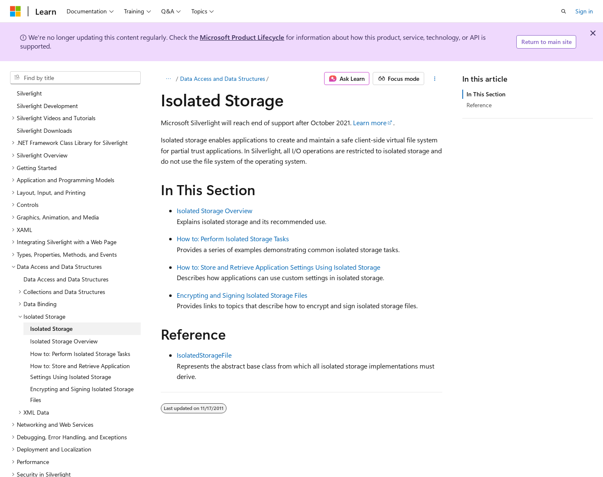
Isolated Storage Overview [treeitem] (64, 325)
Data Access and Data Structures (222, 79)
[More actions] (435, 78)
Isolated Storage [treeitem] (51, 313)
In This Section (485, 94)
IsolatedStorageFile (204, 355)
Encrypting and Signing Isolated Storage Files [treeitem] (82, 378)
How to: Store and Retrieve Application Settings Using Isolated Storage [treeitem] (80, 355)
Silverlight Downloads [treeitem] (44, 115)
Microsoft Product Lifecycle (242, 37)
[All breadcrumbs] (168, 78)
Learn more (370, 122)
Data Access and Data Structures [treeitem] (65, 263)
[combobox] (75, 78)
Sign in (584, 11)
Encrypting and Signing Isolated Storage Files (242, 295)
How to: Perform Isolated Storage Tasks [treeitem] (80, 338)
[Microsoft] (15, 11)
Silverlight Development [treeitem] (47, 90)
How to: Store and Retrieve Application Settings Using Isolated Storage (278, 267)
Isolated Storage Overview (215, 210)
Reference (479, 105)
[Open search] (563, 11)
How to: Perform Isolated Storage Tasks (233, 238)
